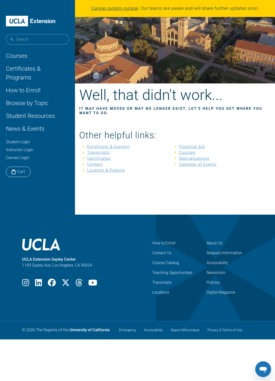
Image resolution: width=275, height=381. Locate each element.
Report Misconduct (185, 338)
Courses (16, 55)
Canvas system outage (114, 8)
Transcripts (106, 160)
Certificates (106, 166)
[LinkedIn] (38, 291)
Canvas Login (17, 157)
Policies (213, 290)
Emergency (127, 338)
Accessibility (217, 270)
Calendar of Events (198, 172)
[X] (66, 291)
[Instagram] (25, 291)
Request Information (224, 260)
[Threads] (78, 291)
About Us (214, 250)
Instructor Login (19, 149)
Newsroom (216, 280)
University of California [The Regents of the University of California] (90, 337)
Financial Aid (192, 154)
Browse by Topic (27, 103)
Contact (102, 172)
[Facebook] (52, 291)
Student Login (18, 142)
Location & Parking (113, 177)
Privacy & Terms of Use (224, 338)
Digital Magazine (221, 300)
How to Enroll (23, 90)
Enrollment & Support (116, 154)
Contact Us (162, 260)
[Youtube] (92, 291)
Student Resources (30, 115)
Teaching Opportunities (172, 280)
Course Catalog (165, 270)
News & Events (25, 128)
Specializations (194, 166)
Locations (160, 300)
